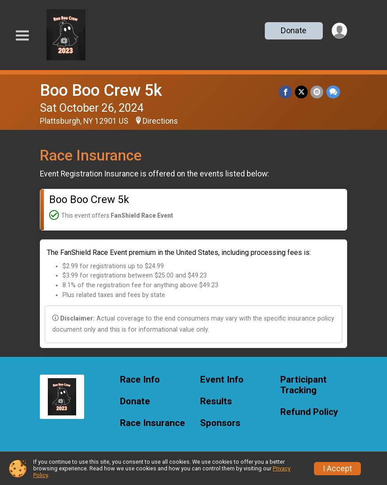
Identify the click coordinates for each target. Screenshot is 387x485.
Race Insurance (152, 423)
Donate (293, 30)
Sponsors (220, 423)
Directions (160, 121)
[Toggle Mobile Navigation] (22, 36)
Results (216, 401)
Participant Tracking (303, 385)
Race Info (140, 380)
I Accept (337, 468)
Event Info (222, 380)
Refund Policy (309, 412)
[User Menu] (339, 31)
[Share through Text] (333, 92)
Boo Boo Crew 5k (101, 90)
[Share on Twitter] (301, 92)
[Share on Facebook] (286, 92)
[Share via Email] (317, 92)
